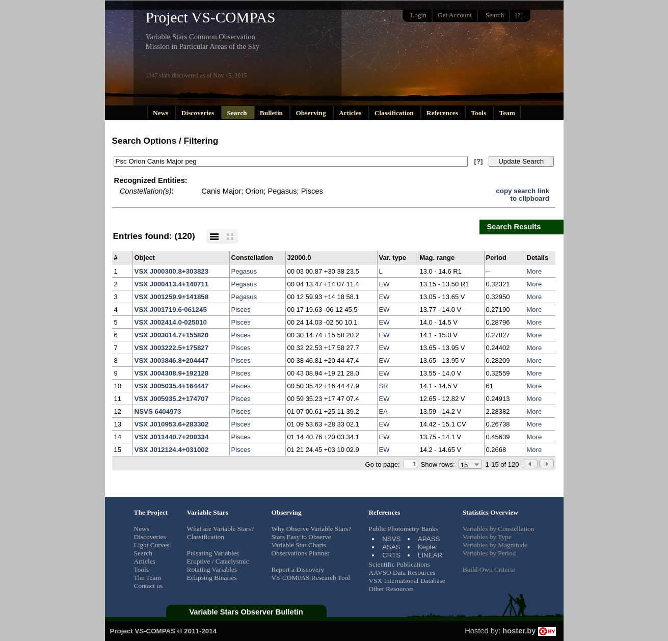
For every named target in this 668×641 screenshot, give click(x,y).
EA (383, 411)
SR (383, 386)
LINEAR (430, 555)
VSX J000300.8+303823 (172, 271)
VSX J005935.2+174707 (172, 399)
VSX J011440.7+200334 (172, 437)
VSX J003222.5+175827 (172, 348)
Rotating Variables (212, 569)
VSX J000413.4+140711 (172, 284)
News (161, 113)
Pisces (241, 309)
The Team (147, 577)
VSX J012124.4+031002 (172, 449)
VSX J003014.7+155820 (172, 335)
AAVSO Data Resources (401, 572)
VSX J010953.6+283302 (172, 424)
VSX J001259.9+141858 (172, 297)
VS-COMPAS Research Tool (310, 577)
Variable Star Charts (298, 545)
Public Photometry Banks (403, 528)
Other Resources (390, 589)
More (534, 271)
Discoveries (198, 113)
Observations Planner (300, 553)
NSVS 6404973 (158, 411)
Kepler (428, 547)
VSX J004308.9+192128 (172, 373)
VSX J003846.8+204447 (172, 360)
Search (238, 113)
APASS (429, 539)
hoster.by (528, 631)
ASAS (391, 547)
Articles (351, 113)
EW (384, 284)
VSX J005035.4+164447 (172, 386)
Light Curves (152, 545)
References (443, 113)
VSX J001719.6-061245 (171, 309)
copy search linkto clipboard (522, 194)
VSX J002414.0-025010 (171, 322)
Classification (395, 113)
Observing (312, 113)
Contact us (148, 586)
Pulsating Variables (213, 553)
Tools (479, 113)
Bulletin (272, 113)
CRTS (391, 555)
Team (507, 113)
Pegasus (244, 271)
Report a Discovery (297, 569)
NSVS (391, 539)
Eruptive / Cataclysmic (218, 561)
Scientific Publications (399, 564)
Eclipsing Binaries (212, 577)
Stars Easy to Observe (301, 537)
